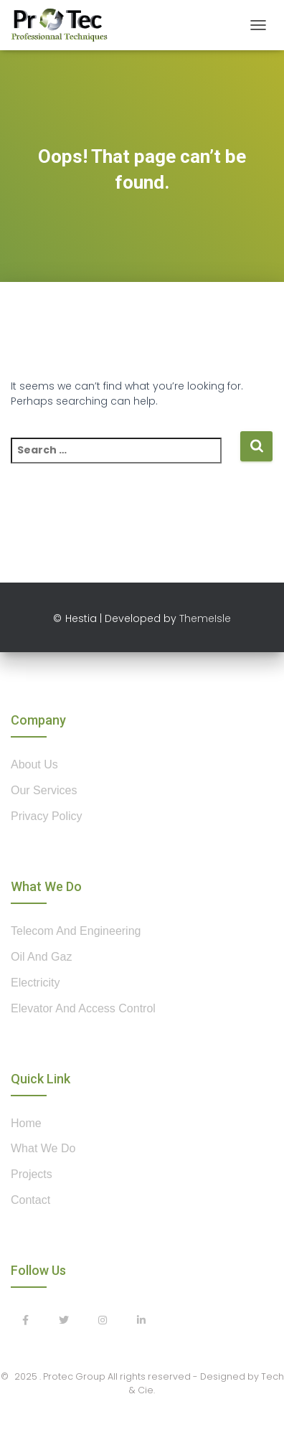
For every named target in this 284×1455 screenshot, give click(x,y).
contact (30, 1200)
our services (44, 790)
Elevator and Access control (83, 1008)
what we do (43, 1148)
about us (34, 764)
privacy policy (46, 816)
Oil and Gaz (41, 957)
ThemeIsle (205, 618)
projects (31, 1174)
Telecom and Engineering (76, 931)
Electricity (35, 982)
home (26, 1123)
